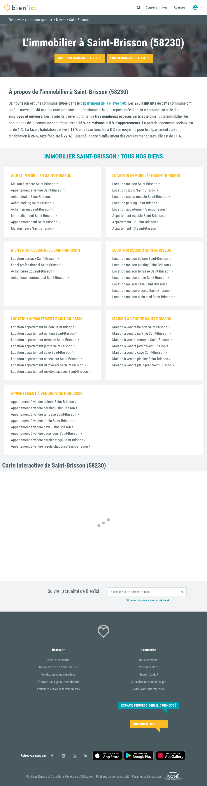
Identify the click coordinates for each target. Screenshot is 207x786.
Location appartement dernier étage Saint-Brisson (47, 365)
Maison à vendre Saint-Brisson (33, 184)
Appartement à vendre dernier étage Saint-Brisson (47, 440)
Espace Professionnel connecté (148, 705)
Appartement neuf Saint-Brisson (34, 222)
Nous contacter (149, 660)
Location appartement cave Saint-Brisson (41, 352)
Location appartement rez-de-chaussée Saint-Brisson (49, 371)
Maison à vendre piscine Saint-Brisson (140, 359)
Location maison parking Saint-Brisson (140, 265)
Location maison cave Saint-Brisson (138, 284)
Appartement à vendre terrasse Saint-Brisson (43, 414)
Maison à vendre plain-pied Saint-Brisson (142, 365)
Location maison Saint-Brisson (134, 184)
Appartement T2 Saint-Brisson (134, 222)
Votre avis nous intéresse (149, 689)
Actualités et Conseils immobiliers (58, 689)
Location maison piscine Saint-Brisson (140, 290)
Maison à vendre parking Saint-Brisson (140, 333)
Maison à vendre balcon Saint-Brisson (139, 327)
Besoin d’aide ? (148, 675)
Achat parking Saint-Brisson (31, 203)
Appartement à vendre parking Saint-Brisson (43, 408)
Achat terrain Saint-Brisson (30, 209)
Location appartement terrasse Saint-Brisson (43, 340)
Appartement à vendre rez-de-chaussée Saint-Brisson (49, 446)
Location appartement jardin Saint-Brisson (41, 346)
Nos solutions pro (149, 724)
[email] (147, 591)
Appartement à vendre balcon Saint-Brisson (42, 401)
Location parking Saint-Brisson (134, 203)
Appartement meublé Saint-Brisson (137, 215)
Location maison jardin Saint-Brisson (139, 277)
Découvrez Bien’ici (58, 660)
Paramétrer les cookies (147, 777)
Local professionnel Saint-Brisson (35, 265)
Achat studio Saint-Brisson (30, 196)
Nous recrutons (149, 667)
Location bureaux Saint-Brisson (33, 258)
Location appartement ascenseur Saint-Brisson (45, 359)
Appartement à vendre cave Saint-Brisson (41, 427)
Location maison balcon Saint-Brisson (140, 258)
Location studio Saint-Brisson (134, 190)
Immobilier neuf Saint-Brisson (32, 215)
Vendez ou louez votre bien (58, 675)
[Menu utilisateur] (197, 7)
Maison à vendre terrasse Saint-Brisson (141, 340)
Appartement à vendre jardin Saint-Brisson (41, 420)
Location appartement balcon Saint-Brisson (42, 327)
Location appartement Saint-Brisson (138, 209)
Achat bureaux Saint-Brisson (31, 271)
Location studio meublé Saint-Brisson (139, 196)
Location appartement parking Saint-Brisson (43, 333)
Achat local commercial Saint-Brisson (38, 277)
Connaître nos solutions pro (149, 682)
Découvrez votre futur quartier (58, 667)
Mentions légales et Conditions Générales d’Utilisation (59, 777)
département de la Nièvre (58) (103, 103)
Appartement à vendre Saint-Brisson (37, 190)
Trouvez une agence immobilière (58, 682)
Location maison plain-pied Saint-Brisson (142, 297)
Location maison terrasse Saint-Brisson (141, 271)
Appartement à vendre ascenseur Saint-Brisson (45, 433)
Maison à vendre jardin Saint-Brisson (139, 346)
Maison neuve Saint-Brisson (31, 228)
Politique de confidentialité (112, 777)
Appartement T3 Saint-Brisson (134, 228)
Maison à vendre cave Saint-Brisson (138, 352)
